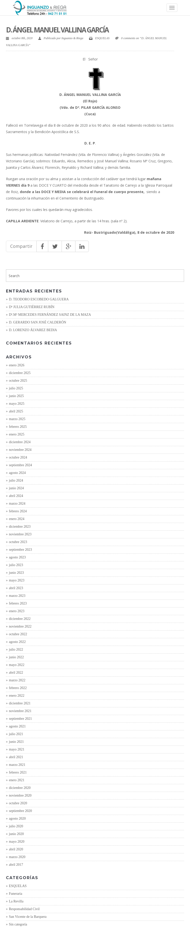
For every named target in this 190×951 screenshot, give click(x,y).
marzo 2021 (17, 765)
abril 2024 (16, 496)
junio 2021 (16, 742)
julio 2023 (16, 565)
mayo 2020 (16, 841)
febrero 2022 (18, 688)
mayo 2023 (16, 580)
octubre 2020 (18, 803)
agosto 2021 (17, 726)
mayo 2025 (16, 403)
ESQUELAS (102, 38)
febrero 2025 (18, 427)
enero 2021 (16, 780)
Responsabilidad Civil (24, 909)
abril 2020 (16, 849)
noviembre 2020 (20, 795)
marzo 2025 (17, 419)
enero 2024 (16, 519)
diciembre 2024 (19, 442)
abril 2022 (16, 672)
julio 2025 (16, 388)
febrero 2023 (18, 603)
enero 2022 (16, 695)
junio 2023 (16, 573)
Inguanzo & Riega (72, 38)
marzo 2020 (17, 857)
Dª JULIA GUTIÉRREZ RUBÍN (31, 307)
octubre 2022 (18, 634)
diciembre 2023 (19, 526)
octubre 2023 (18, 542)
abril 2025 (16, 411)
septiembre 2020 (20, 811)
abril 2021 (16, 757)
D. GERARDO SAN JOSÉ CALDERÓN (37, 322)
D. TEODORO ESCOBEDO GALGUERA (39, 299)
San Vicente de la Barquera (28, 917)
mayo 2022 (16, 665)
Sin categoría (18, 924)
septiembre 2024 (20, 465)
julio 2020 (16, 826)
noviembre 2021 (20, 711)
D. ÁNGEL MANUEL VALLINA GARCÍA (57, 29)
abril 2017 (16, 864)
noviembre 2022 (20, 626)
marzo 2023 (17, 596)
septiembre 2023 (20, 549)
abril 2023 (16, 588)
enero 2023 (16, 611)
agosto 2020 (17, 818)
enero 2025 (16, 434)
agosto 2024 (17, 473)
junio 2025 (16, 396)
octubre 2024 (18, 457)
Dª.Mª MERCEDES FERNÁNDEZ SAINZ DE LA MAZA (50, 315)
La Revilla (16, 901)
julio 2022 (16, 649)
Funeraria (15, 893)
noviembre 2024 (20, 450)
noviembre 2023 (20, 534)
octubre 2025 (18, 380)
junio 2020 (16, 834)
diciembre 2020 (19, 788)
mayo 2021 (16, 749)
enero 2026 (16, 365)
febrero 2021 (18, 772)
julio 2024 (16, 480)
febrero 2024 (18, 511)
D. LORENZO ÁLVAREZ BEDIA (33, 330)
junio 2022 (16, 657)
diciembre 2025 (19, 373)
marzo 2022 (17, 680)
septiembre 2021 (20, 718)
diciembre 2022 (19, 619)
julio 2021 (16, 734)
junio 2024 (16, 488)
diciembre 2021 (19, 703)
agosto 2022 (17, 642)
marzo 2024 (17, 503)
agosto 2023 (17, 557)
